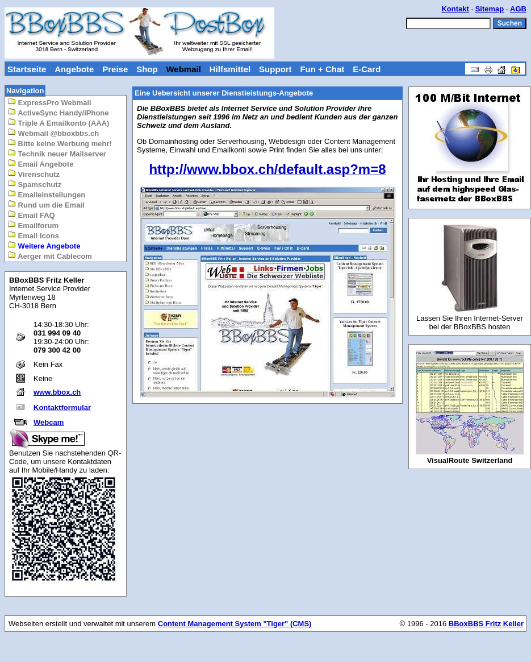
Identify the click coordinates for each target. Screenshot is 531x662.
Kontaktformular (62, 407)
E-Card (367, 69)
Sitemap (489, 9)
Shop (147, 69)
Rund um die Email (46, 204)
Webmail (183, 69)
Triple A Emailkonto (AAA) (58, 122)
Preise (115, 69)
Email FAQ (31, 215)
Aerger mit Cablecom (49, 255)
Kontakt (455, 9)
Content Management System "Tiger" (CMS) (235, 623)
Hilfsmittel (230, 69)
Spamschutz (34, 184)
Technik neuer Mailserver (56, 153)
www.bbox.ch (57, 392)
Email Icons (33, 235)
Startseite (26, 69)
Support (275, 69)
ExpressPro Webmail (49, 102)
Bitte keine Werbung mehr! (59, 143)
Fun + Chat (322, 69)
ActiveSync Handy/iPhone (58, 112)
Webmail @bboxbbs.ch (53, 133)
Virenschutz (33, 174)
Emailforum (32, 225)
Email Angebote (40, 163)
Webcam (49, 422)
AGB (518, 9)
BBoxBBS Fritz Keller (486, 623)
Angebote (74, 69)
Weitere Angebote (43, 245)
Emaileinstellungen (46, 194)
